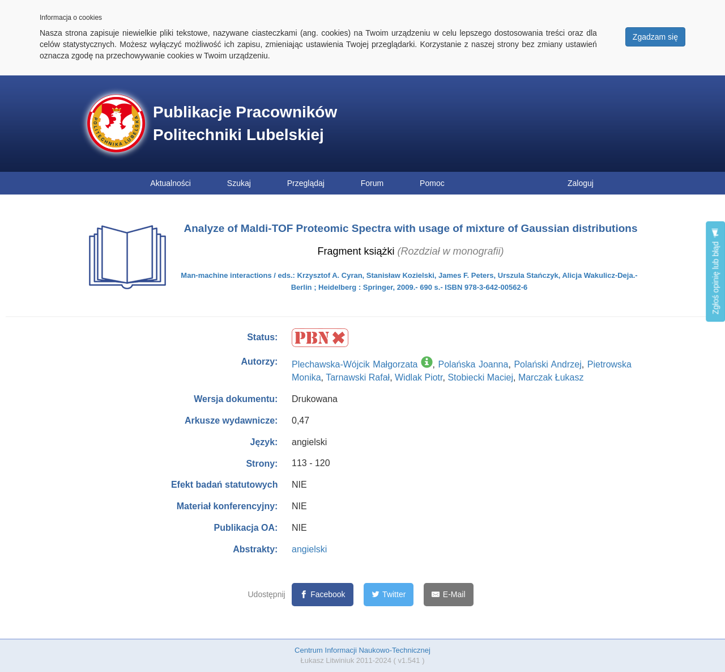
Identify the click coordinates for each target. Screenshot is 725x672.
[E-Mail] (448, 594)
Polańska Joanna (473, 364)
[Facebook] (322, 594)
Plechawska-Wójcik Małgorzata (355, 364)
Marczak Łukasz (551, 377)
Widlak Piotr (418, 377)
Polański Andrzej (547, 364)
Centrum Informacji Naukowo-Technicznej (362, 650)
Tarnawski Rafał (358, 377)
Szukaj (239, 183)
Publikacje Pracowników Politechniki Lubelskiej (245, 123)
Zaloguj (581, 183)
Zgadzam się (655, 36)
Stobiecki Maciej (480, 377)
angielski (309, 549)
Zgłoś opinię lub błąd (715, 271)
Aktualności (170, 183)
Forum (372, 183)
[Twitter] (389, 594)
